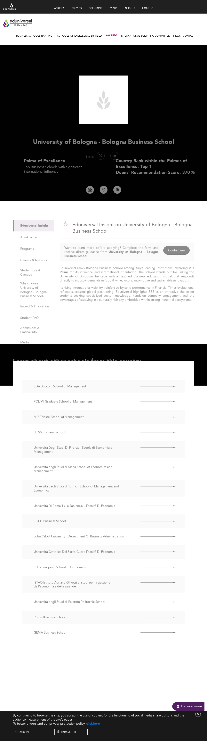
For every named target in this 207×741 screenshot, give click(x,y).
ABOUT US (147, 8)
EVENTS (113, 8)
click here (93, 723)
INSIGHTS (129, 8)
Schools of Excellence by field (79, 36)
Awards (111, 35)
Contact (189, 36)
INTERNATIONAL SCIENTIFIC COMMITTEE (145, 36)
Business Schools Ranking (34, 36)
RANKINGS (59, 8)
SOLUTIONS (95, 8)
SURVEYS (77, 8)
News (177, 36)
